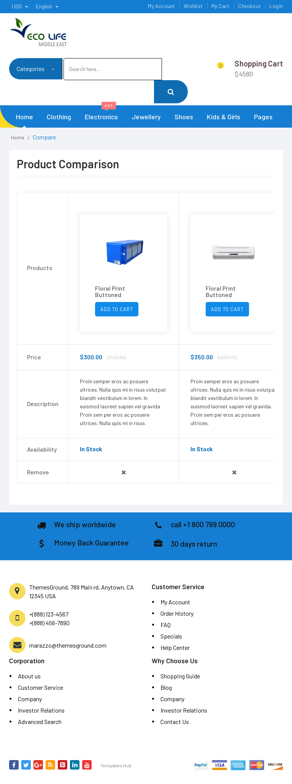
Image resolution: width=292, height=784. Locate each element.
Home (24, 116)
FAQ (165, 624)
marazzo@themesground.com (67, 645)
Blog (166, 687)
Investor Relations (41, 710)
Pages (263, 116)
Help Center (175, 647)
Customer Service (40, 687)
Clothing (59, 116)
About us (29, 676)
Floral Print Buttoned (110, 292)
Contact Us (174, 721)
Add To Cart (116, 309)
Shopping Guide (180, 676)
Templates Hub (116, 765)
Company (30, 698)
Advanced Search (40, 721)
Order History (177, 613)
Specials (171, 636)
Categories (35, 68)
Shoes (184, 116)
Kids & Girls (223, 116)
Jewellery (146, 116)
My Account (175, 601)
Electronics (101, 113)
